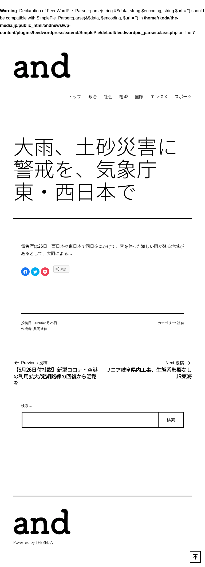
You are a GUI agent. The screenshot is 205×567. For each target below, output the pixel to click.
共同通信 (40, 329)
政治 (92, 96)
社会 (108, 96)
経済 (123, 96)
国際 (139, 96)
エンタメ (159, 96)
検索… (26, 405)
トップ (74, 96)
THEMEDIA (44, 542)
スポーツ (183, 96)
